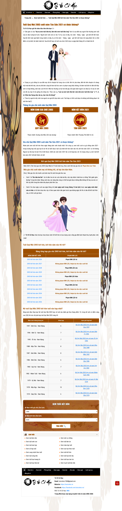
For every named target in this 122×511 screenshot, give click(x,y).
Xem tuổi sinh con (31, 442)
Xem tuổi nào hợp (31, 445)
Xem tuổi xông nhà (31, 456)
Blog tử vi (90, 12)
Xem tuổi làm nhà (31, 438)
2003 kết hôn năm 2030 (34, 276)
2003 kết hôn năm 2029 (34, 272)
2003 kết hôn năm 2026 (34, 259)
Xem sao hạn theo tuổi (68, 449)
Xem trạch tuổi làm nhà (68, 463)
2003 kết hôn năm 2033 (34, 289)
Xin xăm (72, 470)
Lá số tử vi (30, 12)
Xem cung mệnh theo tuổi (34, 452)
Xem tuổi (47, 12)
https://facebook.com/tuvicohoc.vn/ (73, 487)
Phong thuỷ (56, 12)
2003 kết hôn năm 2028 (34, 268)
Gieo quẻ (79, 470)
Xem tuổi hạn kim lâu (67, 456)
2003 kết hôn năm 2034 (34, 293)
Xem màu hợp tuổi (66, 445)
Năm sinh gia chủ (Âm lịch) (34, 408)
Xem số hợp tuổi (31, 449)
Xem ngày (64, 12)
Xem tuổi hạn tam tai (67, 459)
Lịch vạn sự (82, 12)
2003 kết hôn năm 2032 (34, 285)
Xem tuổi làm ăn (66, 442)
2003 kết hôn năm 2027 (34, 264)
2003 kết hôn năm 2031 (34, 281)
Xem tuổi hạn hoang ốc (33, 459)
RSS (68, 491)
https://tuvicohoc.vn (67, 484)
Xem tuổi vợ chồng (66, 438)
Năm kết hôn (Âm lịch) (33, 416)
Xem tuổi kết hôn (66, 452)
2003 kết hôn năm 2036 (34, 302)
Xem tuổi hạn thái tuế (32, 463)
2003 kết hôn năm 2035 (34, 298)
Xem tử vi (38, 12)
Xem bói (73, 12)
